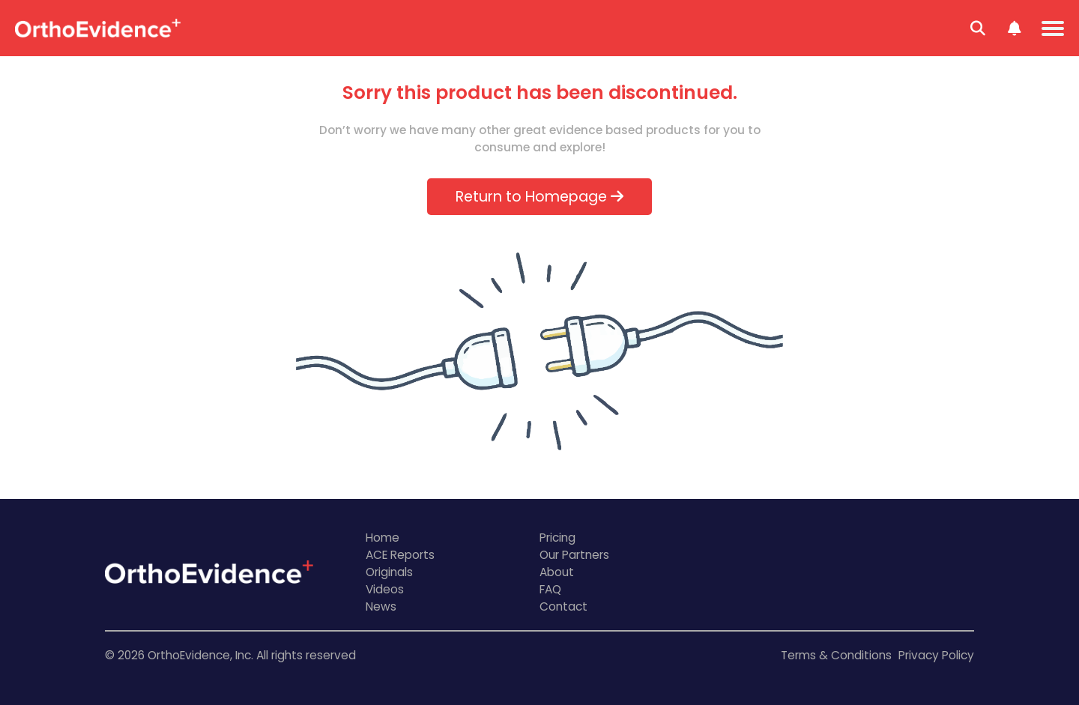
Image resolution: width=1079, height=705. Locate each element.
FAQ (550, 589)
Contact (563, 606)
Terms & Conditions (836, 655)
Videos (385, 589)
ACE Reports (400, 555)
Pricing (557, 537)
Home (382, 537)
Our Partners (574, 555)
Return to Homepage (539, 197)
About (557, 572)
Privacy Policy (936, 655)
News (381, 606)
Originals (389, 572)
